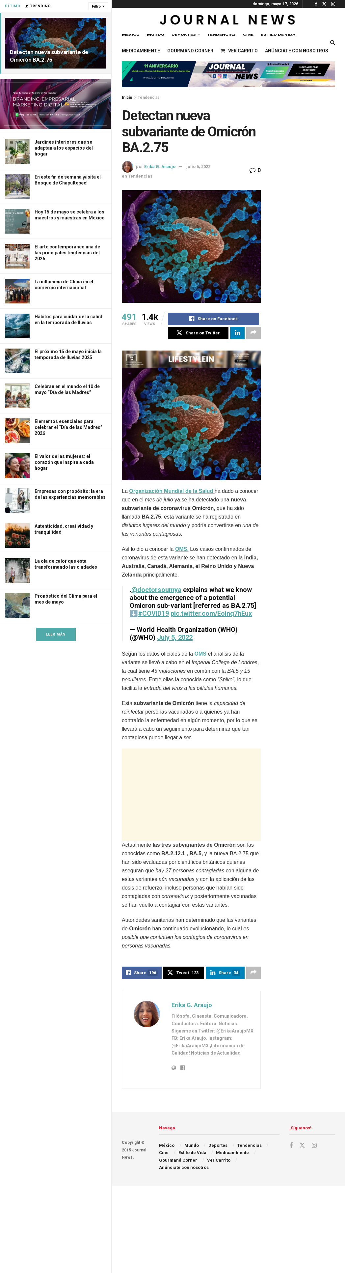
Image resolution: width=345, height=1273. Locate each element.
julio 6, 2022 (198, 166)
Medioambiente (141, 50)
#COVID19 (153, 614)
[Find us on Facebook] (291, 1146)
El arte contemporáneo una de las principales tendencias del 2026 (67, 252)
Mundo (155, 34)
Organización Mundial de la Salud (172, 491)
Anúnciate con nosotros (296, 50)
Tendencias (221, 34)
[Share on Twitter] (198, 333)
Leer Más (56, 634)
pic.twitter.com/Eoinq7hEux (211, 614)
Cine (248, 34)
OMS (200, 654)
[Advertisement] (199, 795)
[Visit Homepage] (228, 21)
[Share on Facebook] (213, 319)
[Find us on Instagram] (314, 1146)
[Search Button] (332, 42)
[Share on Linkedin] (237, 333)
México (131, 34)
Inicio (127, 97)
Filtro (96, 6)
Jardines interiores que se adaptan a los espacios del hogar (64, 147)
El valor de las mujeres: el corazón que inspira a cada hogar (64, 462)
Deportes (184, 34)
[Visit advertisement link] (55, 104)
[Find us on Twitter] (302, 1146)
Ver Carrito (239, 50)
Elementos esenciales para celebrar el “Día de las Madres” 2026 (68, 427)
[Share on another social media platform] (253, 333)
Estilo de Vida (278, 34)
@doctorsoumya (156, 590)
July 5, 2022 (175, 638)
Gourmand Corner (190, 50)
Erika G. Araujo (159, 166)
